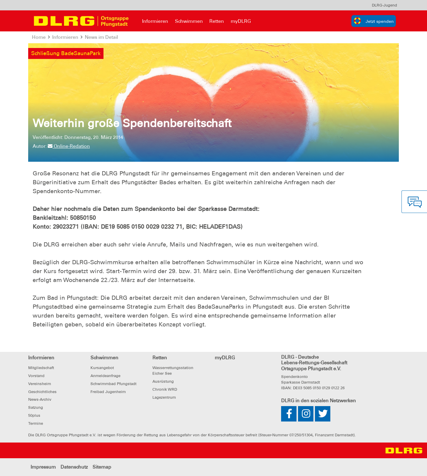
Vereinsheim (39, 384)
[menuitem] (384, 5)
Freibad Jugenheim (108, 392)
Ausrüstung (163, 381)
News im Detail (101, 37)
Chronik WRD (164, 389)
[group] (373, 21)
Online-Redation (69, 146)
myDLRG (241, 21)
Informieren (155, 21)
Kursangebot (102, 368)
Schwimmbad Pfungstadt (113, 384)
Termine (35, 423)
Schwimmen (189, 21)
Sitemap (102, 467)
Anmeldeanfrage (105, 376)
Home (39, 37)
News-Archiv (39, 399)
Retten (216, 21)
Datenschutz (74, 467)
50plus (34, 415)
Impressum (43, 467)
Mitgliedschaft (41, 368)
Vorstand (36, 376)
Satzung (35, 407)
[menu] (384, 5)
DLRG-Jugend (384, 5)
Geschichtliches (42, 392)
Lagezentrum (164, 397)
